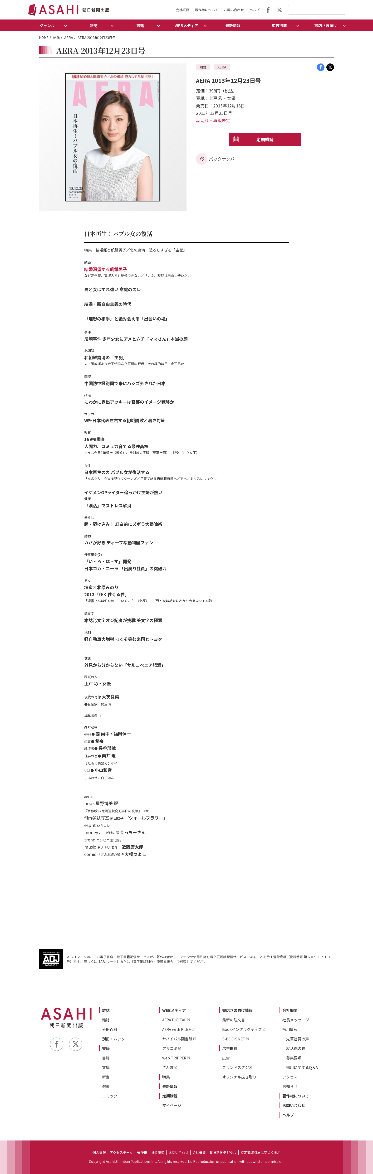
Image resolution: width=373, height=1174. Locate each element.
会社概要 (182, 9)
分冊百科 (109, 1029)
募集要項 (293, 1058)
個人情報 (99, 1152)
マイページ (171, 1105)
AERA (68, 37)
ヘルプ (255, 9)
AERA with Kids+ (176, 1029)
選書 (106, 1086)
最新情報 (232, 25)
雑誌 (56, 37)
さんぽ (168, 1067)
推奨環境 (157, 1152)
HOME (44, 37)
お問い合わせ (234, 9)
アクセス (289, 1077)
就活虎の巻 (295, 1048)
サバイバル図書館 (177, 1039)
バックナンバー (224, 159)
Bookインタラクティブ (242, 1029)
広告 (226, 1058)
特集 (166, 1077)
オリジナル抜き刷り (239, 1077)
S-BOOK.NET (233, 1039)
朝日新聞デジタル (223, 1152)
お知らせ (290, 1086)
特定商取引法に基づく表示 (260, 1152)
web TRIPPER (174, 1058)
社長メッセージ (295, 1020)
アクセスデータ (121, 1152)
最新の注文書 (233, 1020)
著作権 (142, 1152)
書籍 (106, 1048)
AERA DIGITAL (174, 1020)
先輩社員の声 (297, 1039)
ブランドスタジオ (237, 1067)
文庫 (106, 1067)
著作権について (206, 9)
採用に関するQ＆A (302, 1067)
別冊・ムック (113, 1039)
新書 (106, 1077)
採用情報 (290, 1029)
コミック (109, 1096)
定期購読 (265, 139)
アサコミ (169, 1048)
